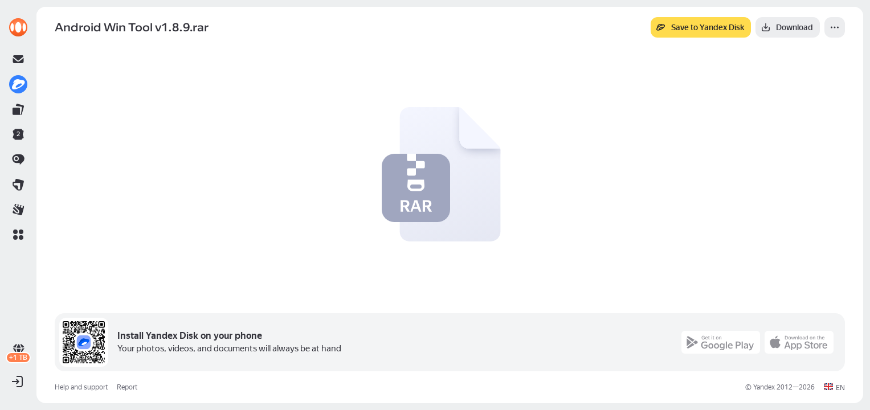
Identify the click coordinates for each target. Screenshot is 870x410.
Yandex (764, 387)
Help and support (81, 387)
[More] (834, 27)
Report (127, 387)
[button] (18, 235)
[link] (18, 27)
